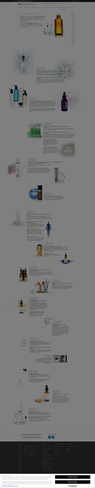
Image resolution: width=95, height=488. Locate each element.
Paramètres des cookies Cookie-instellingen (72, 486)
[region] (47, 481)
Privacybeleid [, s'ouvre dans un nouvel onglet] (15, 486)
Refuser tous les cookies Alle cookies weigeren (72, 482)
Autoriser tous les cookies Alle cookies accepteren (73, 477)
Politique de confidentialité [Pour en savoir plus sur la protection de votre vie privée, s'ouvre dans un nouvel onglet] (7, 486)
